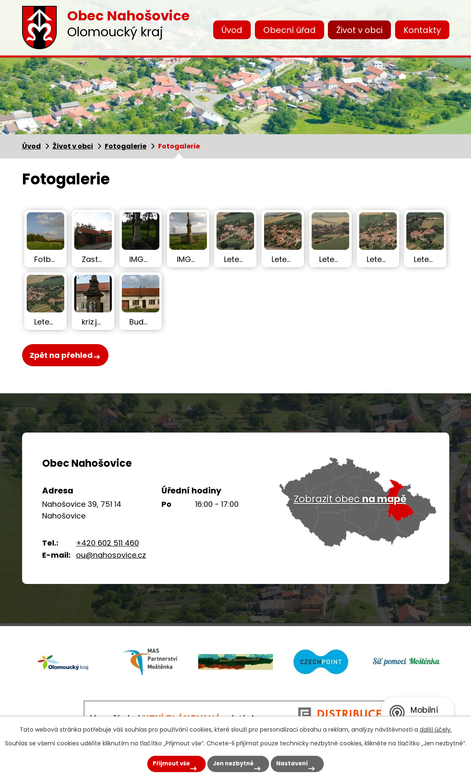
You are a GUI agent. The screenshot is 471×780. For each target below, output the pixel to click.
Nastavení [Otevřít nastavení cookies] (299, 762)
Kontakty (422, 30)
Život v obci (359, 30)
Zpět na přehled (61, 356)
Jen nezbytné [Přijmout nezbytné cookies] (230, 762)
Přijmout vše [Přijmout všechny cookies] (157, 762)
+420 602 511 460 (107, 543)
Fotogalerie (125, 146)
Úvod (232, 30)
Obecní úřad (289, 30)
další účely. (436, 726)
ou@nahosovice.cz (111, 555)
